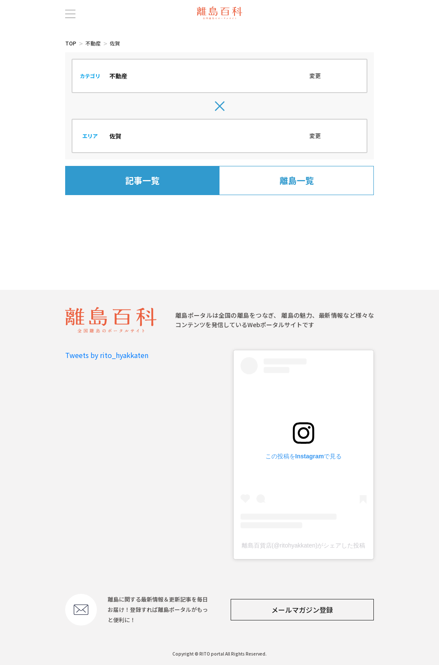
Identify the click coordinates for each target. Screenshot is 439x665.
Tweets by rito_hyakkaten (106, 355)
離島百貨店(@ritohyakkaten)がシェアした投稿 (304, 545)
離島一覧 (297, 180)
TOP (70, 43)
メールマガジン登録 (302, 610)
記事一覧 (142, 180)
